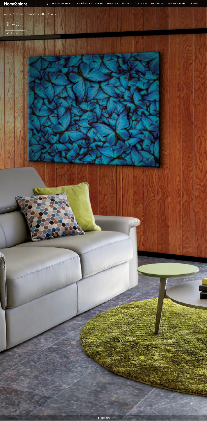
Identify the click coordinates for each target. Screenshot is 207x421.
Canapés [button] (88, 3)
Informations (14, 33)
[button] (47, 3)
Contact (195, 3)
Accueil (7, 14)
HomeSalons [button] (61, 3)
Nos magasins (176, 3)
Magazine (157, 3)
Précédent (103, 418)
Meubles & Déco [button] (118, 3)
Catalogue (140, 3)
